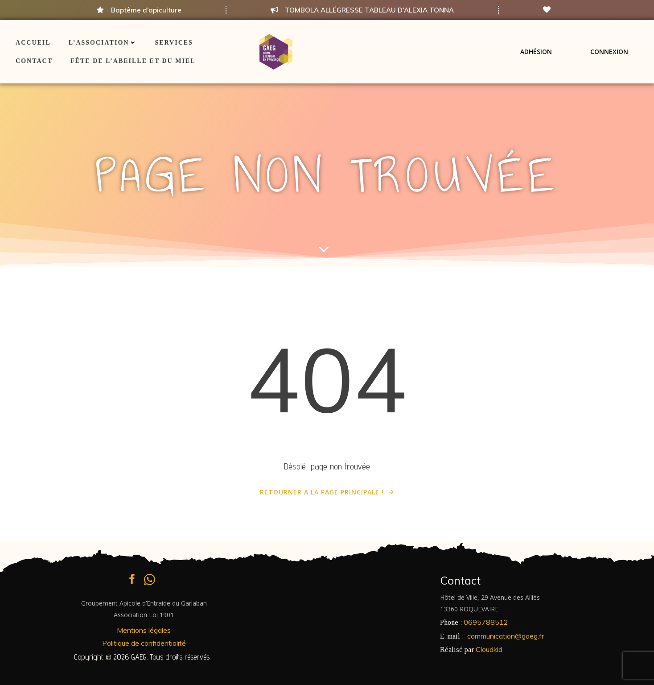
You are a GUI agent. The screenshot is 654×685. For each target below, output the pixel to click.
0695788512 (486, 622)
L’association (103, 42)
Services (174, 42)
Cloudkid (489, 649)
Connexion (609, 51)
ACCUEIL (33, 42)
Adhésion (536, 51)
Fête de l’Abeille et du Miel (132, 61)
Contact (34, 61)
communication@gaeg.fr (505, 635)
